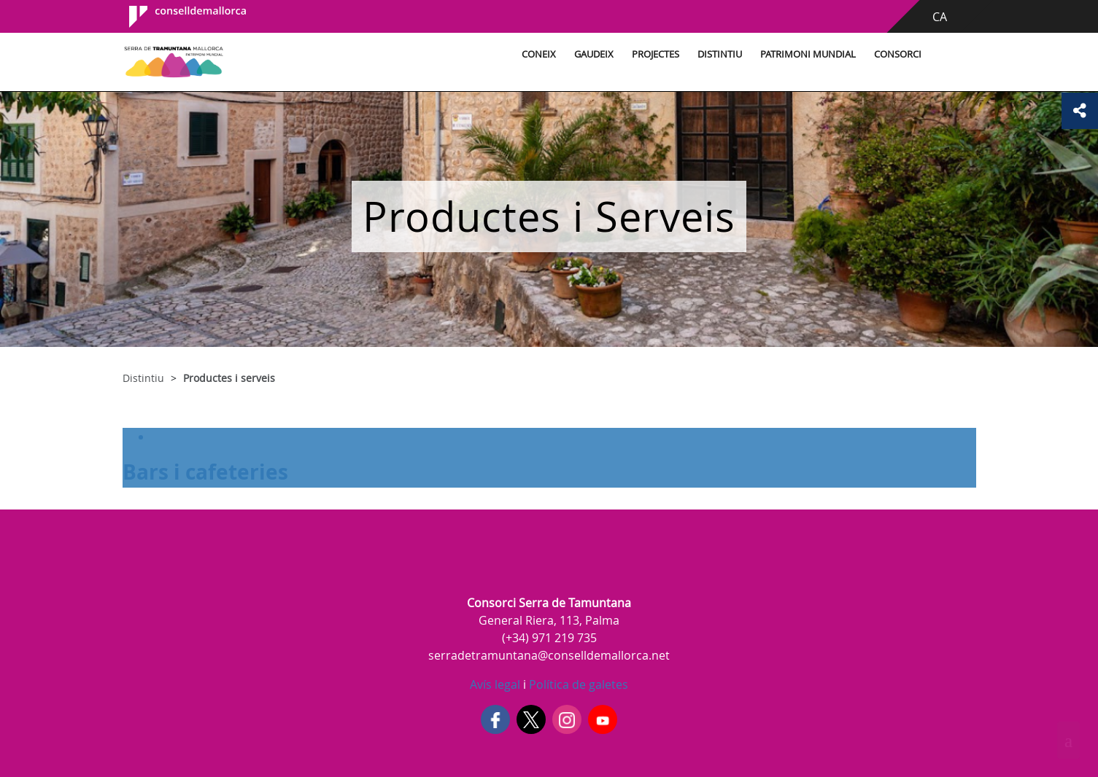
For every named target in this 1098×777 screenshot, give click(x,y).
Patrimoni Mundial (808, 54)
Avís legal (495, 684)
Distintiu (719, 54)
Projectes (655, 54)
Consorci (897, 54)
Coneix (539, 54)
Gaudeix (594, 54)
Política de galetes (577, 684)
